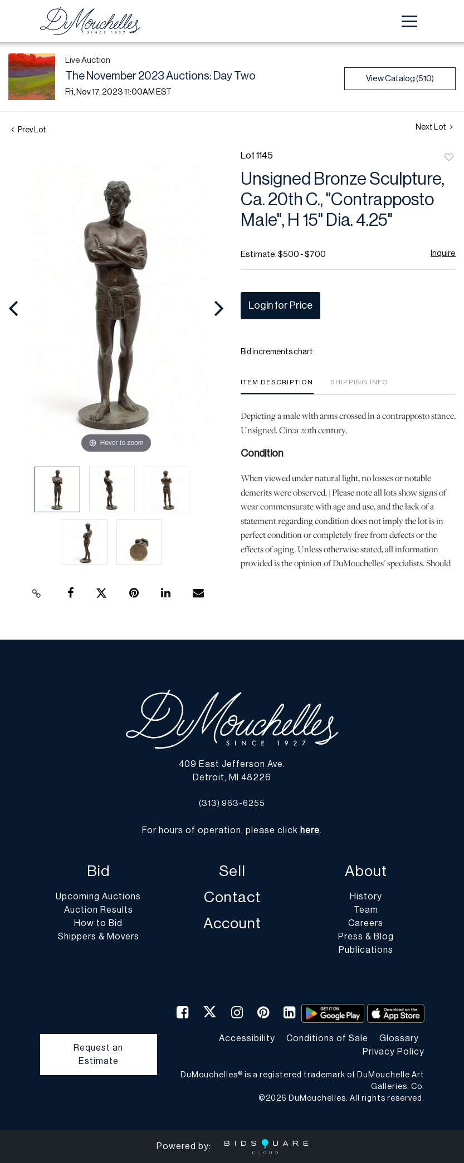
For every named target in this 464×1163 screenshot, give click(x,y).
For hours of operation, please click (231, 830)
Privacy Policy (393, 1051)
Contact (232, 897)
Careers (365, 923)
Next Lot (434, 127)
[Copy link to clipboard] (36, 593)
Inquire (443, 253)
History (366, 896)
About (366, 871)
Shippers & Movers (98, 936)
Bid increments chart (277, 352)
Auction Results (98, 909)
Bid (98, 871)
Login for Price (280, 305)
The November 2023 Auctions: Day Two (160, 76)
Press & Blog (366, 936)
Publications (366, 950)
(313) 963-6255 (232, 803)
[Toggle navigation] (409, 21)
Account (232, 923)
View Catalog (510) (400, 79)
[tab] (277, 386)
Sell (232, 871)
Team (366, 909)
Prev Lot (28, 130)
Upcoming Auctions (98, 896)
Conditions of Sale (327, 1038)
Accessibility (247, 1038)
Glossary (399, 1038)
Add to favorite (449, 158)
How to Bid (98, 923)
